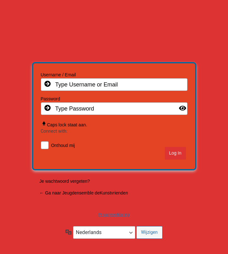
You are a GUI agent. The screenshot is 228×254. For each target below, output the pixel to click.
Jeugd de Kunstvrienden (114, 32)
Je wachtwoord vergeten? (65, 181)
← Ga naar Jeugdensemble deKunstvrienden (84, 192)
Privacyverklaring (113, 214)
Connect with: (54, 131)
